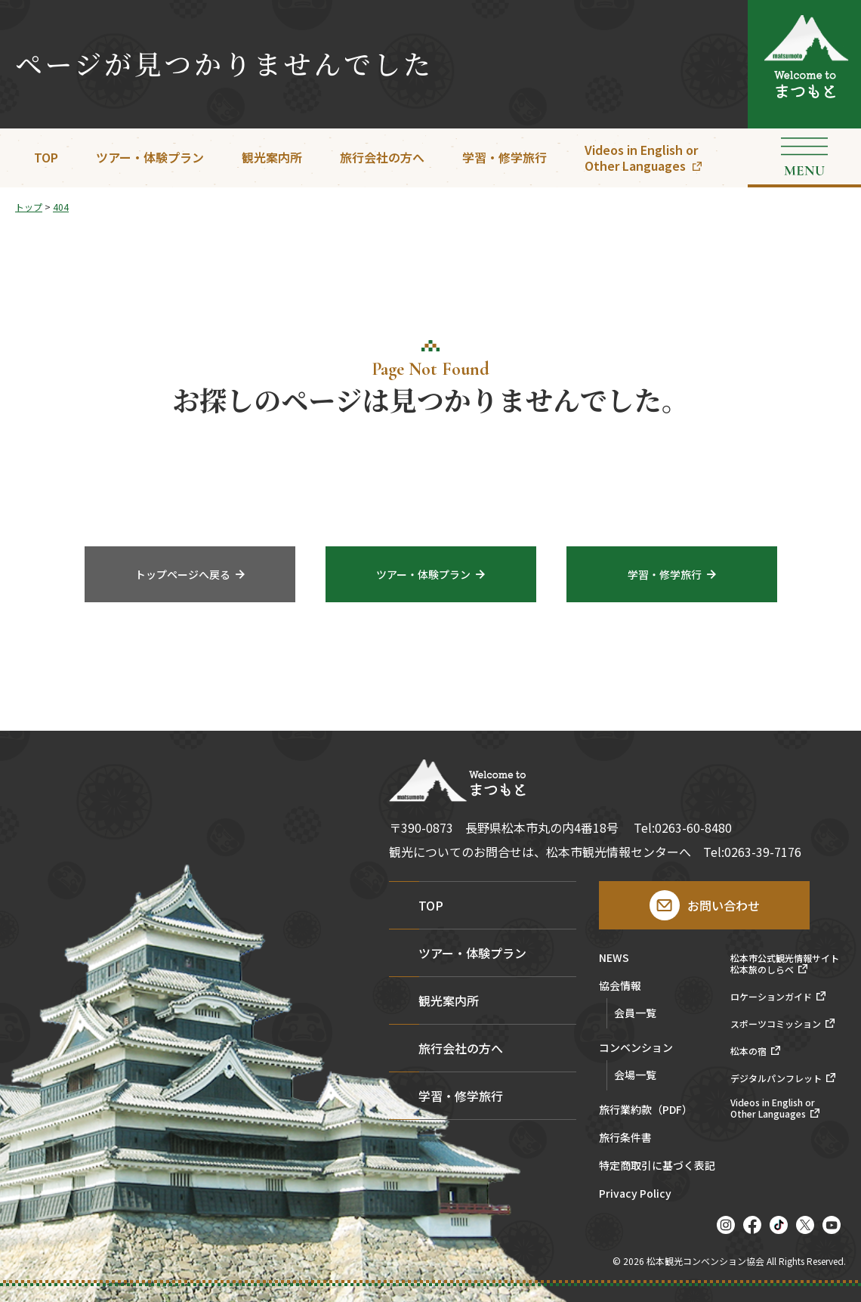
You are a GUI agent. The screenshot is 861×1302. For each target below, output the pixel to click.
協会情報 (620, 986)
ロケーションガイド (771, 997)
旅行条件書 (625, 1138)
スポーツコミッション (775, 1024)
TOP (46, 157)
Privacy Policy (635, 1194)
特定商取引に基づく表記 (657, 1166)
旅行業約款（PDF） (646, 1110)
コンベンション (636, 1048)
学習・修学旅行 (504, 157)
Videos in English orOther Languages (641, 158)
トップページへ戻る (182, 575)
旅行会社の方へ (382, 157)
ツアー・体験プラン (150, 157)
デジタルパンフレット (776, 1078)
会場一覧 (635, 1074)
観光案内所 (272, 157)
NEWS (614, 958)
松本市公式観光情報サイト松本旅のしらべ (784, 964)
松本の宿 (748, 1051)
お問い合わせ (723, 905)
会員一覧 (635, 1012)
